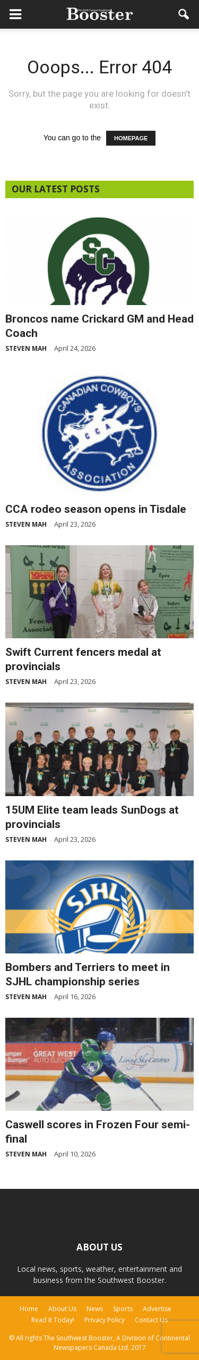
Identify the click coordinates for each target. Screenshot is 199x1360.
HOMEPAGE (131, 138)
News (94, 1308)
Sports (123, 1308)
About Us (62, 1308)
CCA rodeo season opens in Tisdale (95, 509)
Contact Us (151, 1319)
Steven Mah (26, 348)
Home (29, 1308)
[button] (184, 14)
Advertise (157, 1308)
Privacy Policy (104, 1319)
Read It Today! (52, 1319)
